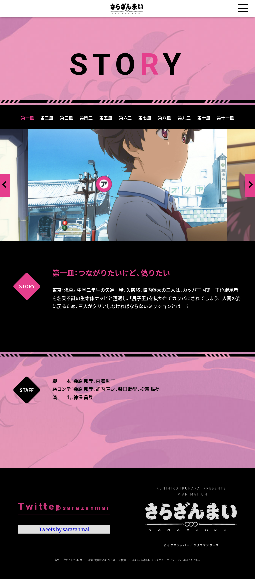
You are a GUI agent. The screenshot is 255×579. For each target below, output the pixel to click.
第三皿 (66, 117)
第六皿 (125, 117)
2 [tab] (122, 246)
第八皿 (164, 117)
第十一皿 (225, 117)
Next (249, 184)
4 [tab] (142, 246)
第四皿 (86, 117)
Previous (5, 184)
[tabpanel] (127, 185)
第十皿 (203, 117)
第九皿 (184, 117)
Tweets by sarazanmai (64, 532)
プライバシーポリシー (164, 560)
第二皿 (47, 117)
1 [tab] (112, 246)
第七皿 (144, 117)
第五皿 (105, 117)
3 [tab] (132, 246)
